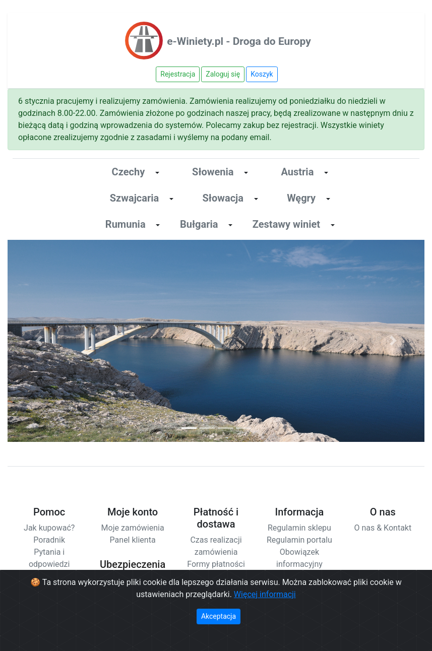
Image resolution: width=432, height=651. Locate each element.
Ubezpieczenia (132, 564)
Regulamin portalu (299, 540)
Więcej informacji (265, 594)
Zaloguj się (223, 74)
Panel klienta (133, 540)
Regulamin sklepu (299, 528)
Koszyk (262, 74)
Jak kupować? (49, 528)
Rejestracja (177, 74)
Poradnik (49, 540)
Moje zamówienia (132, 528)
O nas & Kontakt (382, 528)
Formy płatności (216, 564)
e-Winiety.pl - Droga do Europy (239, 41)
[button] (39, 341)
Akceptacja (218, 616)
